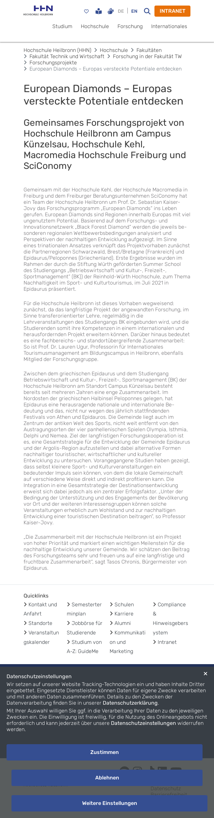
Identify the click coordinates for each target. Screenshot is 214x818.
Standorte (40, 623)
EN (134, 11)
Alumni (123, 623)
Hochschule (95, 26)
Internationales (169, 26)
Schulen (124, 604)
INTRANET (173, 11)
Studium (62, 26)
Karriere (124, 614)
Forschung (130, 26)
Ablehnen (107, 778)
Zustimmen (104, 752)
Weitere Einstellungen (109, 803)
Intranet (167, 642)
